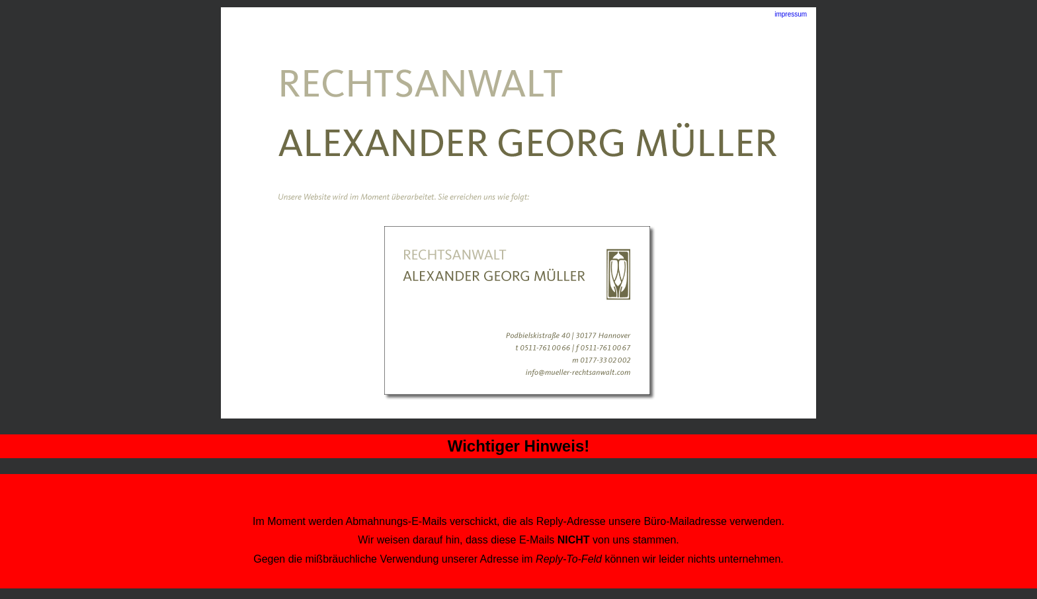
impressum (790, 14)
